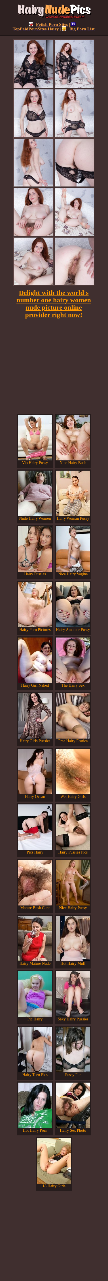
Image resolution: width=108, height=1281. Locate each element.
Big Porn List (78, 28)
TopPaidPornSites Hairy (44, 26)
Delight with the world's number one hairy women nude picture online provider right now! (53, 303)
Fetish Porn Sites (48, 24)
